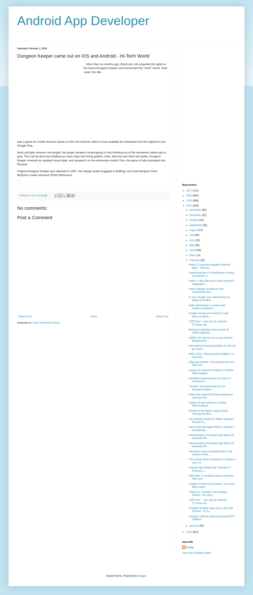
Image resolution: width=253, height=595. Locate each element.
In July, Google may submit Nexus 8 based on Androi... (209, 299)
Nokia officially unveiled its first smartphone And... (206, 291)
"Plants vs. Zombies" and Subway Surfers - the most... (208, 494)
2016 (189, 195)
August (193, 230)
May (192, 245)
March (193, 255)
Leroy (190, 547)
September (196, 225)
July (192, 235)
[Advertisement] (49, 89)
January (194, 525)
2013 (189, 532)
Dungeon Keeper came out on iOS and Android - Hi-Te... (211, 510)
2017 (189, 190)
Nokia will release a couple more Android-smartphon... (207, 307)
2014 (189, 205)
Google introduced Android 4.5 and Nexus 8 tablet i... (208, 315)
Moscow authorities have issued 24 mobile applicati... (209, 331)
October (194, 220)
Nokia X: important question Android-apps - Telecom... (209, 266)
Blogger (141, 575)
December (195, 209)
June (192, 240)
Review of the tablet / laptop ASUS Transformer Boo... (208, 412)
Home (93, 316)
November (195, 215)
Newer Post (25, 316)
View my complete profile (196, 552)
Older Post (162, 316)
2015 (189, 200)
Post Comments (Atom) (46, 322)
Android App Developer (83, 21)
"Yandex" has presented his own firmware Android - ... (207, 388)
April (192, 250)
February (194, 260)
